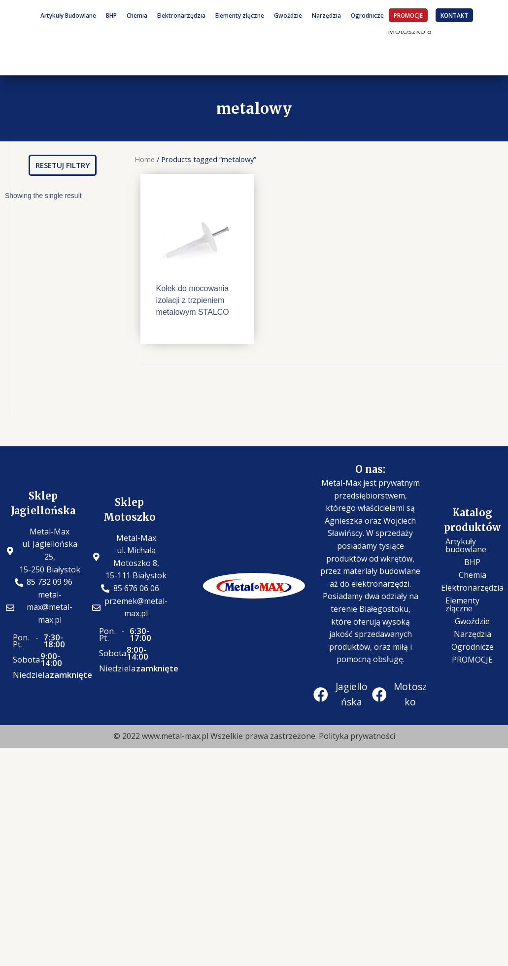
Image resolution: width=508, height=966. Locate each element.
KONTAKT (454, 15)
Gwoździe (288, 15)
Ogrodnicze (367, 15)
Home (145, 159)
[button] (63, 165)
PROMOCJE (408, 15)
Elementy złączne (239, 15)
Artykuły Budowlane (68, 15)
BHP (111, 15)
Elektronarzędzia (181, 15)
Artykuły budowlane (465, 545)
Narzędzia (326, 15)
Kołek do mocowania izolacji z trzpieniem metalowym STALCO (192, 300)
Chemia (137, 15)
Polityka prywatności (357, 736)
